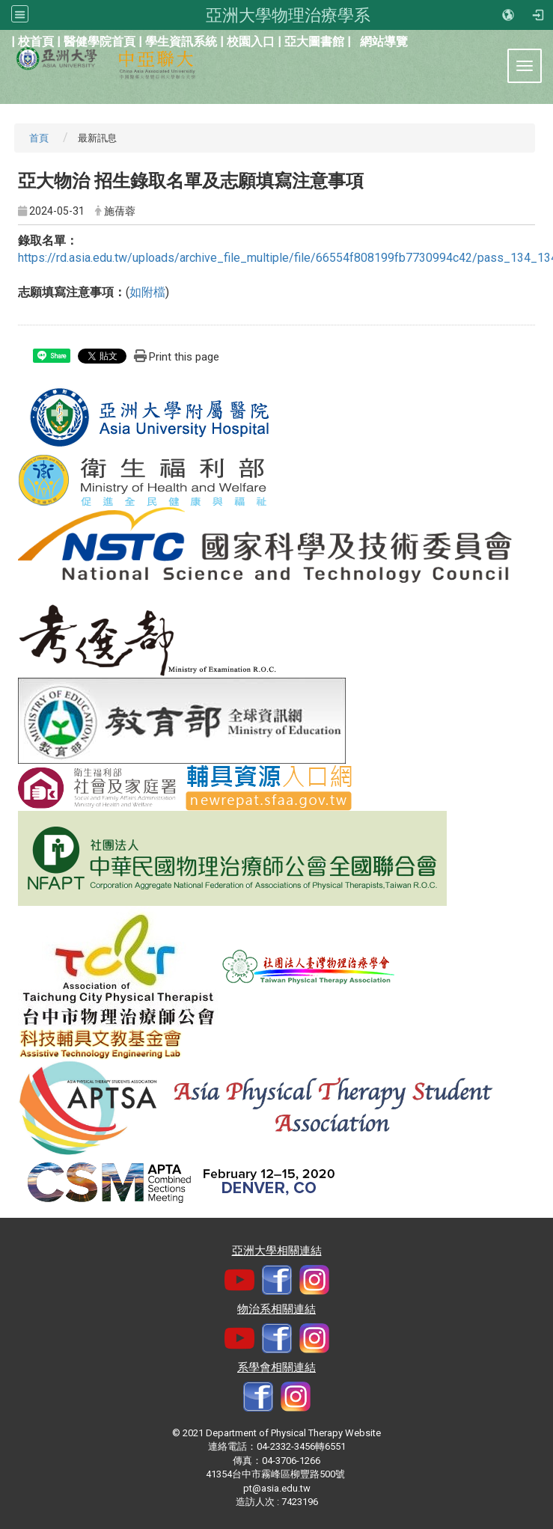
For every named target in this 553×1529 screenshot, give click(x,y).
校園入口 (251, 41)
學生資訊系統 (181, 41)
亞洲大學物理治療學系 (288, 15)
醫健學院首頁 (99, 41)
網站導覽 (384, 41)
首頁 (39, 138)
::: (3, 40)
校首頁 (36, 41)
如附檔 (147, 292)
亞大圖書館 (314, 41)
